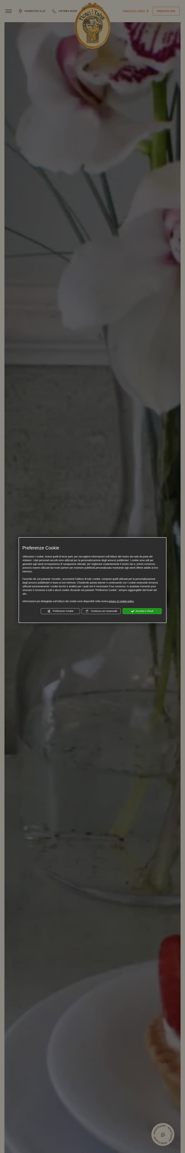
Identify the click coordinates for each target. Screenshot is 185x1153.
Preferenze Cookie (60, 611)
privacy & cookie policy (121, 601)
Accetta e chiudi (142, 611)
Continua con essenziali (101, 611)
